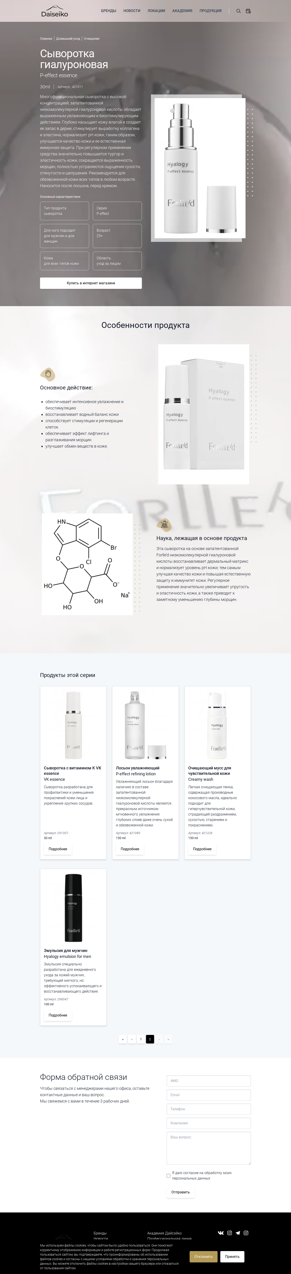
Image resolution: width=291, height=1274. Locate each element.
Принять (232, 1256)
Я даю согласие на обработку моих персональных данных (202, 1175)
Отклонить (203, 1256)
